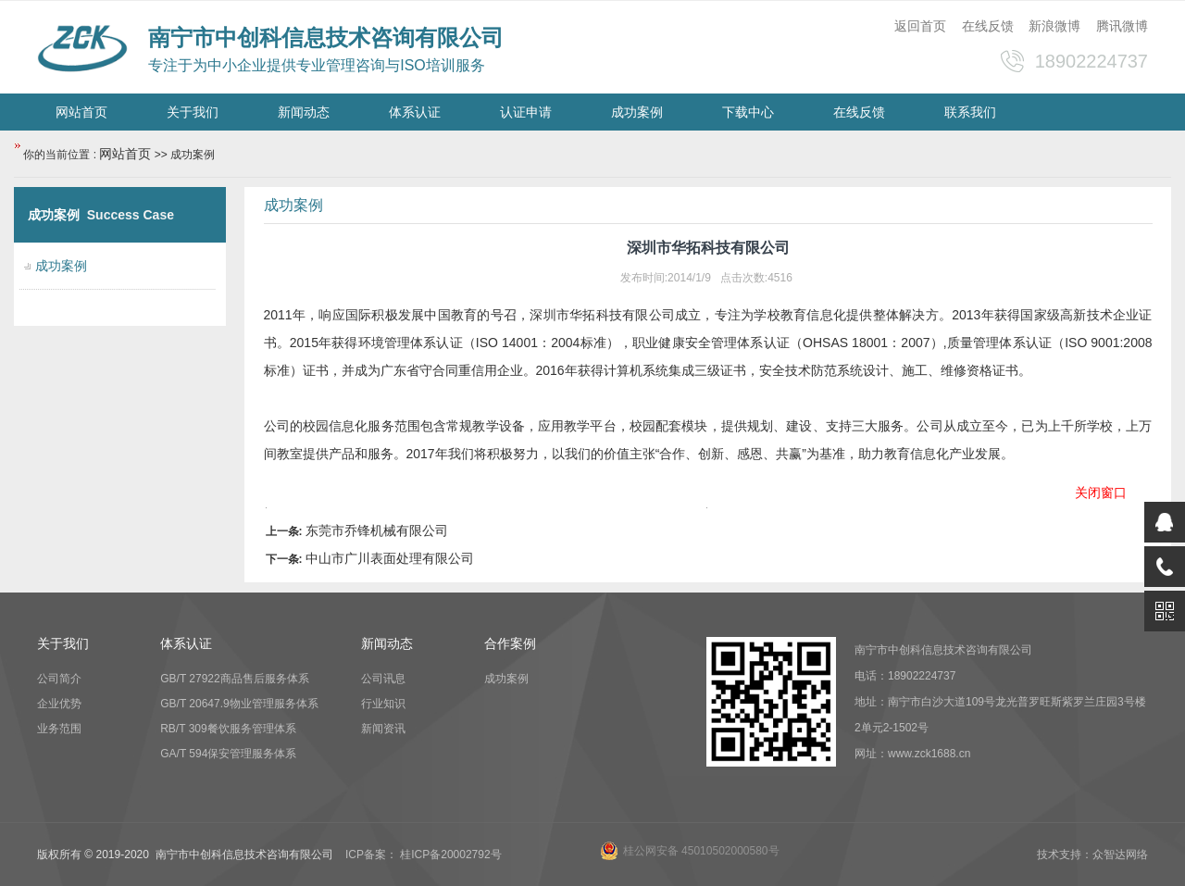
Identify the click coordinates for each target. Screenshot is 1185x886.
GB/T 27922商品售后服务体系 (234, 678)
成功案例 (637, 112)
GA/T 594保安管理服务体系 (228, 753)
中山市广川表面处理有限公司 (390, 558)
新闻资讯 (383, 728)
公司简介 (59, 678)
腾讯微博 (1122, 26)
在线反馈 (988, 26)
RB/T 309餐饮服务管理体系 (227, 728)
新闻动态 (304, 112)
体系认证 (415, 112)
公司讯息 (383, 678)
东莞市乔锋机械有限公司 (377, 530)
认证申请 (526, 112)
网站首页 (81, 112)
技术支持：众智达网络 (1092, 854)
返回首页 (920, 26)
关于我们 (192, 112)
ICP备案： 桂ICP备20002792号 (423, 854)
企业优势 (59, 703)
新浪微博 (1054, 26)
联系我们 (970, 112)
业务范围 (59, 728)
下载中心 (748, 112)
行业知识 (383, 703)
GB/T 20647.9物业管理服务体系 (239, 703)
